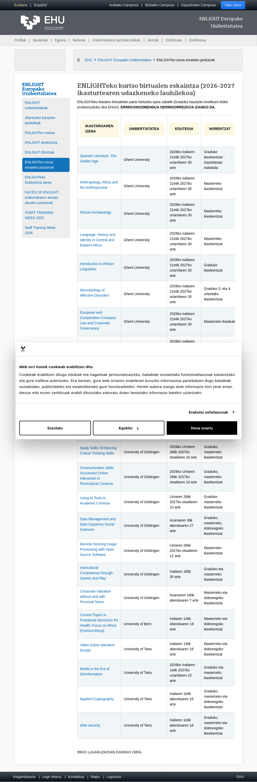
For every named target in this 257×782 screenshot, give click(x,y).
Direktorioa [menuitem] (197, 40)
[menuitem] (21, 5)
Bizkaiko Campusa (159, 5)
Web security (90, 725)
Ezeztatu (55, 428)
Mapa (95, 777)
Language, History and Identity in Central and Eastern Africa (97, 240)
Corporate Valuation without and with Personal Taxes (95, 596)
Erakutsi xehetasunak (208, 412)
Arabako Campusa (123, 5)
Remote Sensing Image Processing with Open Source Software (98, 549)
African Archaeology (95, 212)
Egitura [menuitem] (60, 40)
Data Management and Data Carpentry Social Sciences (98, 524)
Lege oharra (51, 777)
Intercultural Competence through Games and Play (96, 573)
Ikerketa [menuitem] (79, 40)
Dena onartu (202, 428)
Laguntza (113, 777)
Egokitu (129, 428)
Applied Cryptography (97, 699)
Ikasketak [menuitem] (40, 40)
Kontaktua (76, 777)
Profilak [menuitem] (20, 40)
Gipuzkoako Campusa (198, 5)
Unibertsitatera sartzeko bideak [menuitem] (116, 40)
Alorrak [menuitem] (153, 40)
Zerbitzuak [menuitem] (174, 40)
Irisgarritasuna (24, 777)
